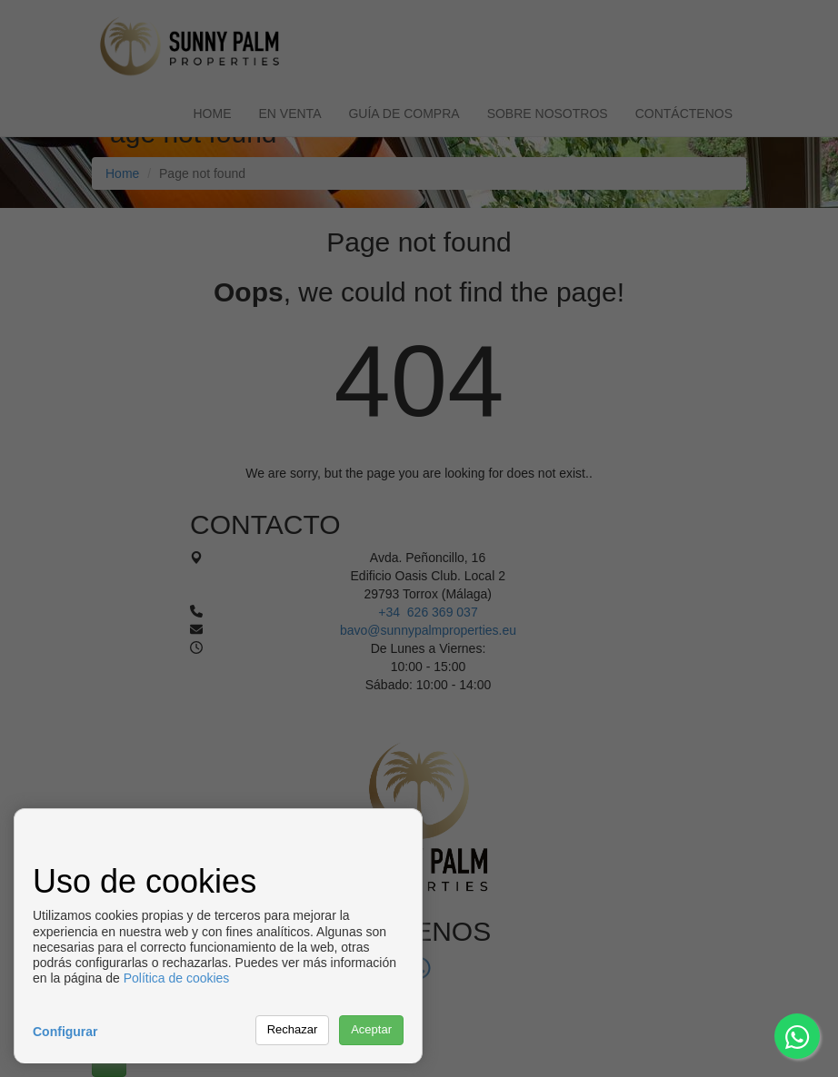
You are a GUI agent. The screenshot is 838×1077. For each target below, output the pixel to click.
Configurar (65, 1031)
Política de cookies (177, 978)
